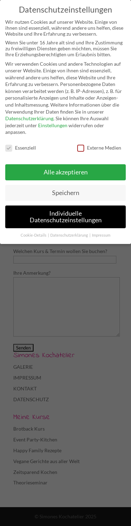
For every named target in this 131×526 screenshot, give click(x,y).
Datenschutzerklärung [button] (69, 235)
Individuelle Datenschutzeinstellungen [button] (66, 217)
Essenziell (20, 148)
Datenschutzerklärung (29, 118)
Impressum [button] (101, 235)
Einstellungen (52, 125)
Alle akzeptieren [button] (66, 172)
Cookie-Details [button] (34, 235)
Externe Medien (99, 148)
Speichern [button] (65, 192)
